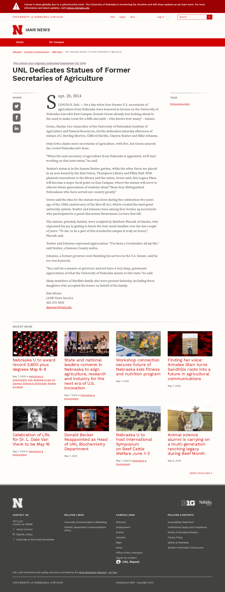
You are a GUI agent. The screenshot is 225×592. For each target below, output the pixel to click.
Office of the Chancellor (129, 552)
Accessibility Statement (181, 522)
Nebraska (17, 52)
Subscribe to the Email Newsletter (35, 539)
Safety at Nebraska (178, 542)
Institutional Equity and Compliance (187, 527)
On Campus (56, 42)
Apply (122, 17)
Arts (30, 380)
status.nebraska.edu (77, 8)
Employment (123, 527)
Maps (119, 542)
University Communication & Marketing (85, 522)
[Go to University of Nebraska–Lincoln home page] (17, 30)
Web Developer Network (93, 572)
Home (20, 42)
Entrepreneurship (179, 104)
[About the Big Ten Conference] (188, 503)
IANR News (38, 29)
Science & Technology (35, 383)
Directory (121, 522)
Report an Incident (127, 560)
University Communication (36, 52)
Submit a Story (24, 534)
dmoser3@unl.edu (59, 307)
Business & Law (42, 380)
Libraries (121, 537)
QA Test (112, 572)
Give (132, 17)
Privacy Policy (175, 537)
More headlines (200, 473)
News (119, 547)
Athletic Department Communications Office (85, 529)
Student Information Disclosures (186, 547)
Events (120, 532)
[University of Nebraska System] (205, 503)
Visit (112, 17)
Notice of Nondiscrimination (183, 532)
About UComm (24, 529)
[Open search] (194, 17)
